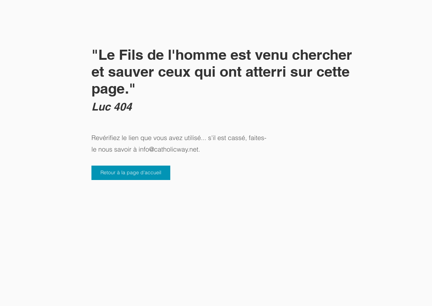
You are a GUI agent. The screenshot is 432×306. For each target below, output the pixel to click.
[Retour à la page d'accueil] (130, 173)
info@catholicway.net (168, 149)
